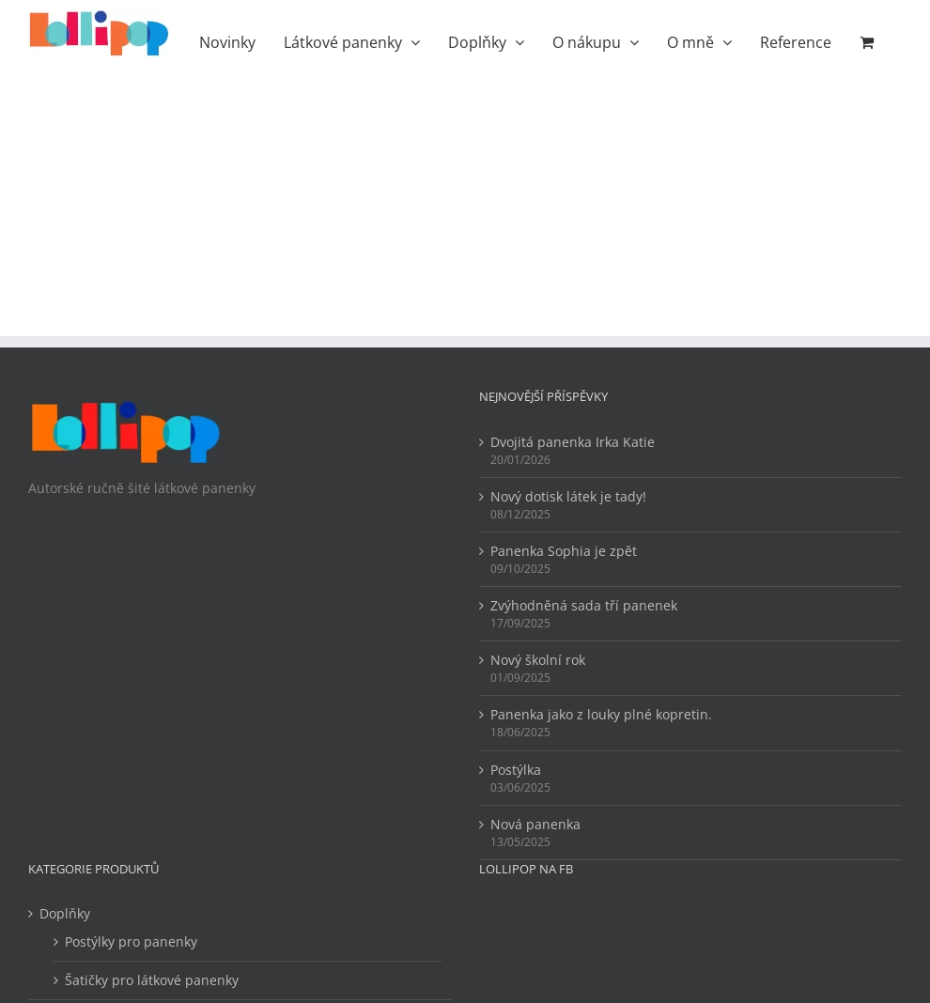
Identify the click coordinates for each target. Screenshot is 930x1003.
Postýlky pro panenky (131, 941)
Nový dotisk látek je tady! (568, 496)
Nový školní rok (537, 660)
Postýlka (515, 770)
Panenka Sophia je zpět (563, 551)
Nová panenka (535, 824)
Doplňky (64, 913)
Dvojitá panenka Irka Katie (572, 442)
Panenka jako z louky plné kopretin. (601, 714)
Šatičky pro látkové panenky (152, 980)
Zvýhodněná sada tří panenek (583, 605)
